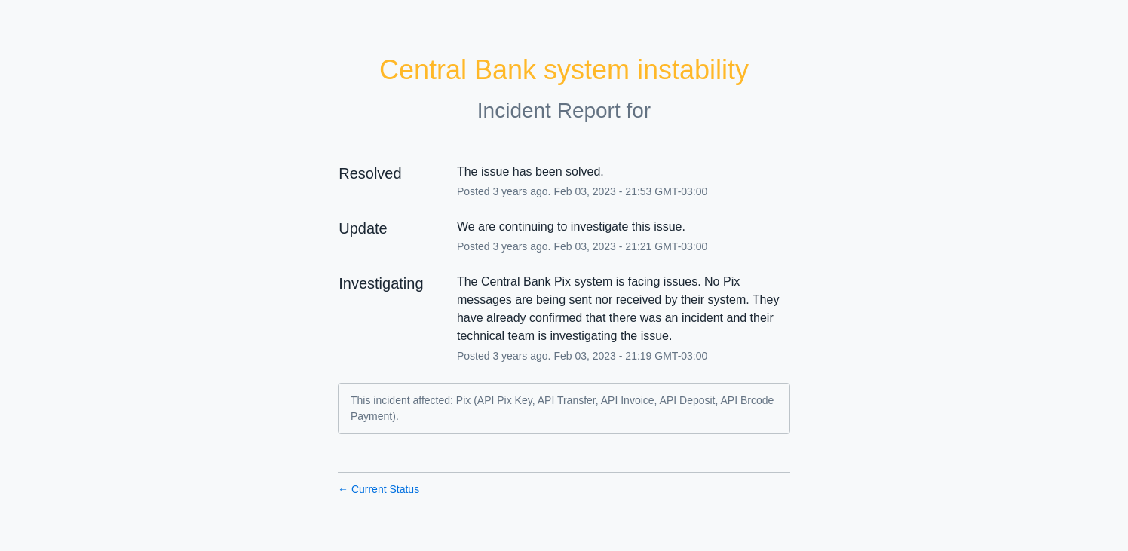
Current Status (378, 489)
